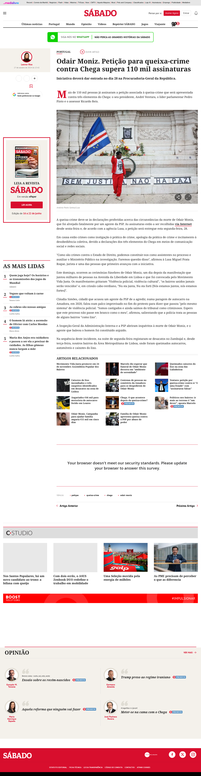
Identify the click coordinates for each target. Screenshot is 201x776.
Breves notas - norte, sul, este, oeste (36, 676)
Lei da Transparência (93, 767)
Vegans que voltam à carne (26, 293)
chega (109, 495)
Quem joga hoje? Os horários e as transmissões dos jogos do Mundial (29, 279)
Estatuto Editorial (58, 767)
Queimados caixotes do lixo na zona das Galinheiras (183, 366)
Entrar (186, 13)
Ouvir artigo (89, 52)
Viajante (160, 24)
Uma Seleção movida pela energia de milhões (122, 577)
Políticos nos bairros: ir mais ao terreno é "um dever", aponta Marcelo (183, 400)
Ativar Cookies (143, 767)
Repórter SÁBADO (124, 24)
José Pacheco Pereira (110, 717)
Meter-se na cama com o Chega (144, 712)
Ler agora (27, 204)
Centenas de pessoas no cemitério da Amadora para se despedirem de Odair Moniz (133, 384)
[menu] (4, 13)
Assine (171, 13)
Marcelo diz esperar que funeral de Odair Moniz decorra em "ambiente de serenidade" (133, 368)
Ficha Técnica (75, 767)
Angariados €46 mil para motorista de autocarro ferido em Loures (84, 400)
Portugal (54, 24)
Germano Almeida (110, 685)
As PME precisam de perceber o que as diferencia (175, 577)
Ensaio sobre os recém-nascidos (46, 680)
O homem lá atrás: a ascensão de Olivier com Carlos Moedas (28, 322)
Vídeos (102, 24)
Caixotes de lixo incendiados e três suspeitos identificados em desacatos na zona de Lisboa (85, 386)
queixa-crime (92, 495)
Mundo (70, 24)
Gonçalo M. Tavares (11, 685)
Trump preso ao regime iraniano (146, 677)
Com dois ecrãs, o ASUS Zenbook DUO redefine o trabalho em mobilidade (70, 579)
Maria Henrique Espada (11, 718)
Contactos (130, 767)
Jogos (144, 24)
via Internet (183, 224)
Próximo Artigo (186, 506)
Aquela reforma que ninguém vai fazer (51, 709)
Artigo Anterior (69, 506)
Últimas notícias (32, 24)
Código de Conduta (113, 767)
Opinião (86, 24)
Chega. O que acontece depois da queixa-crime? (134, 399)
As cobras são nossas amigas (27, 307)
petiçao (75, 495)
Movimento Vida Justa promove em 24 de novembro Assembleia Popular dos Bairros (78, 366)
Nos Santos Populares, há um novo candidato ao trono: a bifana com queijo (23, 579)
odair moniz (126, 495)
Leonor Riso (27, 64)
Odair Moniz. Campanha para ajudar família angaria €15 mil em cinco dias (85, 418)
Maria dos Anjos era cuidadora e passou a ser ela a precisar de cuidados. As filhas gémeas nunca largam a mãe (29, 343)
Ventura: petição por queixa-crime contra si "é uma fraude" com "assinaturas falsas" (184, 384)
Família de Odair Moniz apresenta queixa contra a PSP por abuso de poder (133, 418)
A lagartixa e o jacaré (129, 708)
